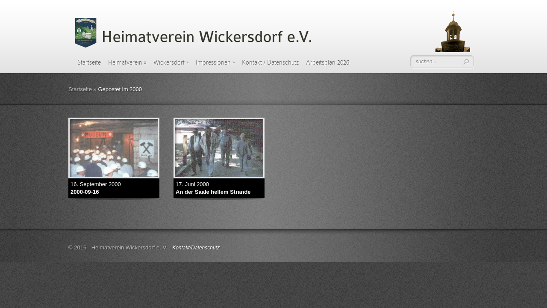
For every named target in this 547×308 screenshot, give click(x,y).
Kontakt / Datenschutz (270, 62)
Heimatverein (127, 62)
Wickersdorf (170, 62)
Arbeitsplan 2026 (327, 62)
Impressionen (215, 62)
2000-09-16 (85, 192)
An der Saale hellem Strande (213, 192)
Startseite (89, 62)
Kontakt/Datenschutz (196, 248)
